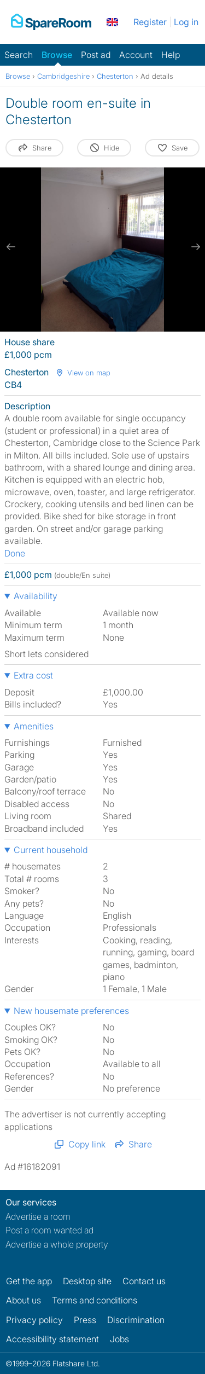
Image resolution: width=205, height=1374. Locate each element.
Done (14, 553)
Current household (50, 849)
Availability (35, 595)
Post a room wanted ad (49, 1230)
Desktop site (87, 1281)
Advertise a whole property (56, 1244)
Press (85, 1319)
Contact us (144, 1281)
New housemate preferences (71, 1010)
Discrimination (136, 1319)
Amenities (34, 726)
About (23, 1300)
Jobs (119, 1339)
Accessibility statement (52, 1339)
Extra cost (33, 675)
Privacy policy (34, 1319)
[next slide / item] (194, 246)
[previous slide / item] (11, 246)
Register (150, 21)
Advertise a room (38, 1216)
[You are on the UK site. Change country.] (112, 22)
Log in (186, 21)
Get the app (29, 1281)
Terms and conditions (94, 1300)
